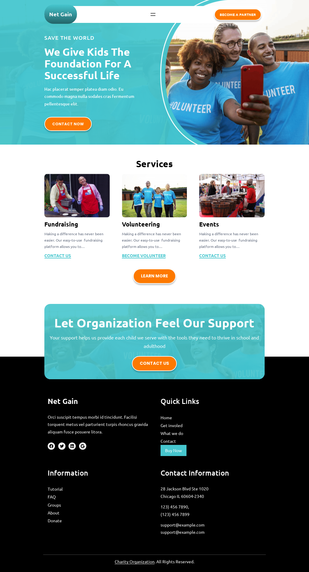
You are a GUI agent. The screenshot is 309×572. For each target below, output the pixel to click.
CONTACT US (57, 255)
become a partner (238, 14)
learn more (154, 276)
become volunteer (144, 255)
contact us (154, 363)
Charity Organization (134, 561)
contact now (68, 124)
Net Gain (60, 14)
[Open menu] (153, 14)
